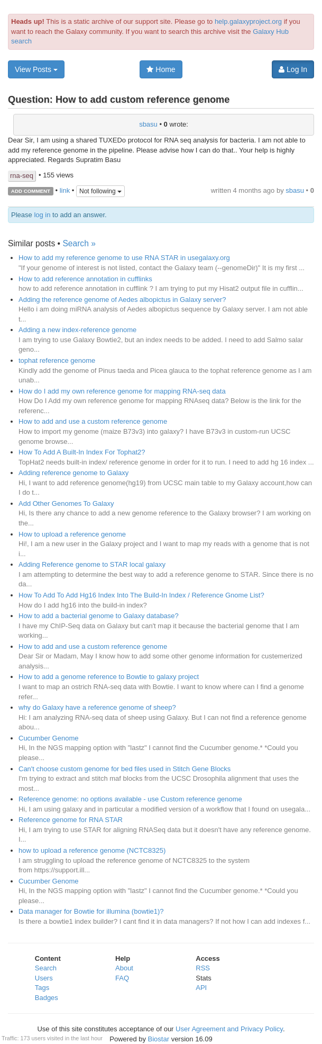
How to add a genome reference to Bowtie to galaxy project (109, 677)
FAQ (122, 978)
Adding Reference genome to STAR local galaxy (92, 564)
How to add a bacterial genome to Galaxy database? (99, 616)
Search (46, 968)
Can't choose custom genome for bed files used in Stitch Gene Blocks (125, 769)
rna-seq (21, 176)
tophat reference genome (57, 360)
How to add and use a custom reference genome (93, 421)
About (124, 968)
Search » (78, 243)
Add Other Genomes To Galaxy (66, 503)
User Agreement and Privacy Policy (229, 1029)
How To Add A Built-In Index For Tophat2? (82, 452)
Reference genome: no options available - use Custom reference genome (130, 799)
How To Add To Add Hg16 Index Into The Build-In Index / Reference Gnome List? (141, 595)
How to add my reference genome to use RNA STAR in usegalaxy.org (124, 258)
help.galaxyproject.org (248, 21)
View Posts (36, 69)
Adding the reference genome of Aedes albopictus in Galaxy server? (122, 300)
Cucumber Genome (48, 738)
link (65, 190)
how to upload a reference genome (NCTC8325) (92, 850)
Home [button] (160, 69)
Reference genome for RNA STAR (71, 820)
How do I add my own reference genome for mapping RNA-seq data (122, 391)
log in (42, 215)
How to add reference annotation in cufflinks (85, 279)
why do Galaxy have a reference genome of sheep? (97, 707)
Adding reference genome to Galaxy (73, 473)
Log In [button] (293, 69)
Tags (42, 988)
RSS (203, 968)
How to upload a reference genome (72, 534)
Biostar (158, 1039)
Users (44, 978)
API (201, 988)
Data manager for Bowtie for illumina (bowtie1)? (91, 911)
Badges (46, 998)
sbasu (148, 124)
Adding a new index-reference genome (77, 330)
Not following (100, 191)
